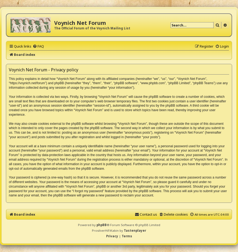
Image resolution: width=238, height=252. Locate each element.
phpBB (101, 225)
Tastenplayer (135, 230)
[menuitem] (38, 46)
